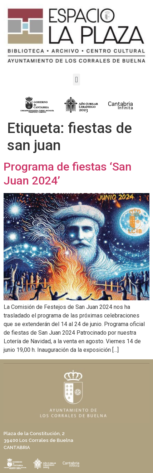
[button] (76, 79)
